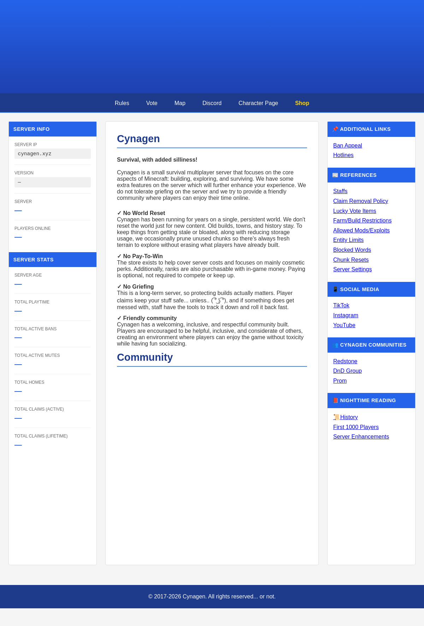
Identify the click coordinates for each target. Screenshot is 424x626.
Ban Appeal (347, 146)
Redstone (345, 361)
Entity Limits (348, 240)
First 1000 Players (356, 427)
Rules (122, 103)
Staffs (340, 191)
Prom (340, 381)
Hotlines (343, 155)
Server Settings (352, 269)
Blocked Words (352, 250)
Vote (152, 103)
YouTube (344, 325)
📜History (345, 417)
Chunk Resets (351, 260)
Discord (212, 103)
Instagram (345, 315)
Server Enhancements (361, 437)
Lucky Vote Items (354, 211)
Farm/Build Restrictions (362, 221)
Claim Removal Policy (360, 201)
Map (180, 103)
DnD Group (347, 371)
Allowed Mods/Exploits (361, 230)
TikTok (341, 305)
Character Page (258, 103)
